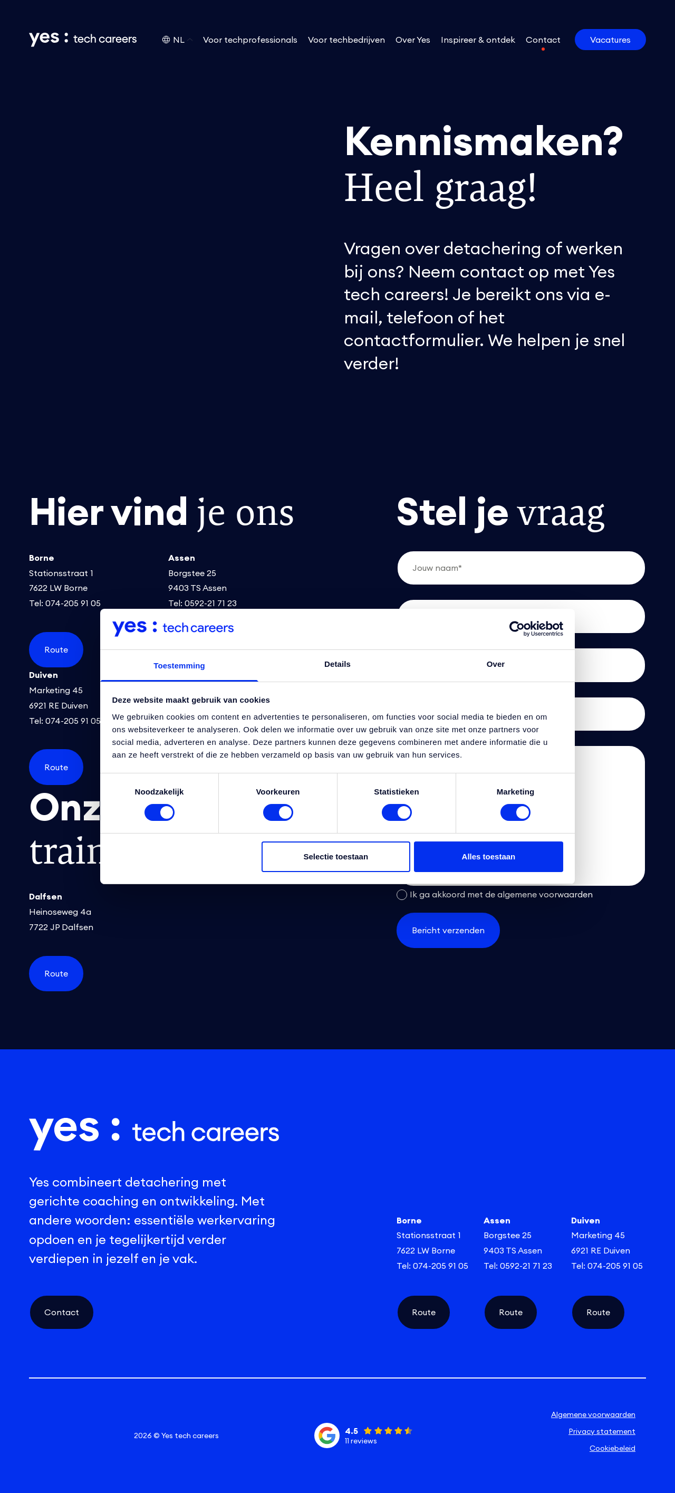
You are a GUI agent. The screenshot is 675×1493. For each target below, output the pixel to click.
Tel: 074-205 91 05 (65, 603)
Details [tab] (337, 663)
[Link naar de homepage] (75, 40)
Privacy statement (601, 1431)
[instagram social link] (75, 1435)
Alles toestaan (489, 856)
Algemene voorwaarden (593, 1414)
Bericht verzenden (448, 930)
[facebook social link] (106, 1435)
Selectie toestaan (336, 856)
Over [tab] (496, 663)
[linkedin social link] (44, 1435)
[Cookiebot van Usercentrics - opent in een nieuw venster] (517, 629)
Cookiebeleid (612, 1448)
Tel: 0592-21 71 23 (202, 603)
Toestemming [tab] (179, 665)
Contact (61, 1312)
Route (56, 649)
